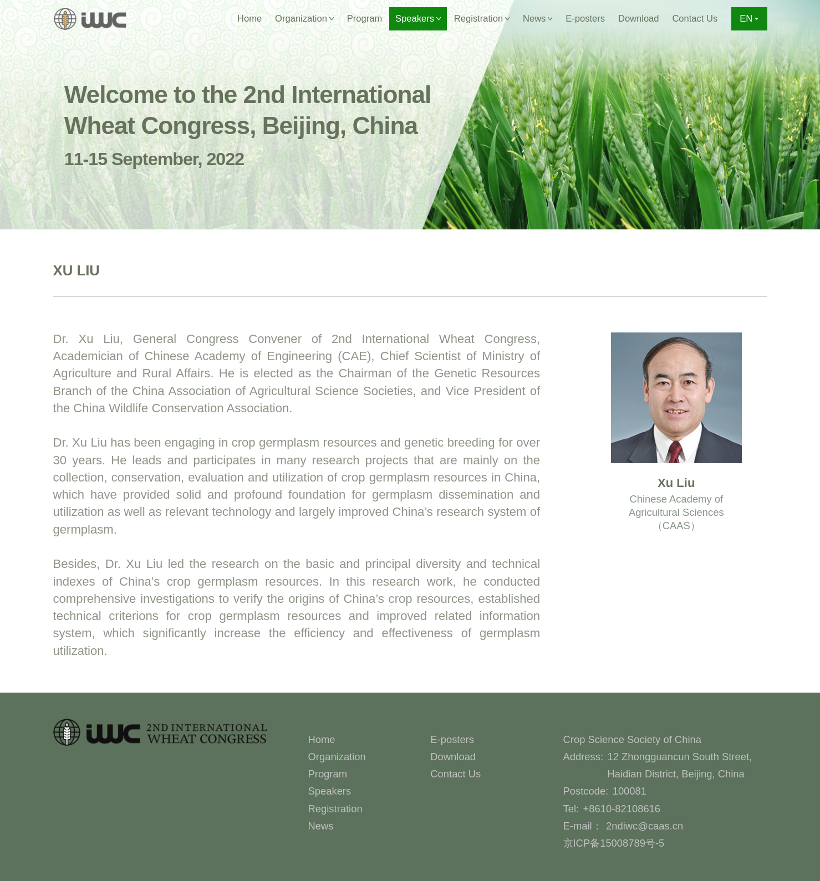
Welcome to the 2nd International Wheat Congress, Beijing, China (247, 125)
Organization (337, 756)
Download (638, 18)
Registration (335, 809)
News (321, 826)
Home (249, 18)
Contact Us (694, 18)
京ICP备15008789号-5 (614, 843)
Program (364, 18)
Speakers (330, 791)
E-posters (585, 18)
